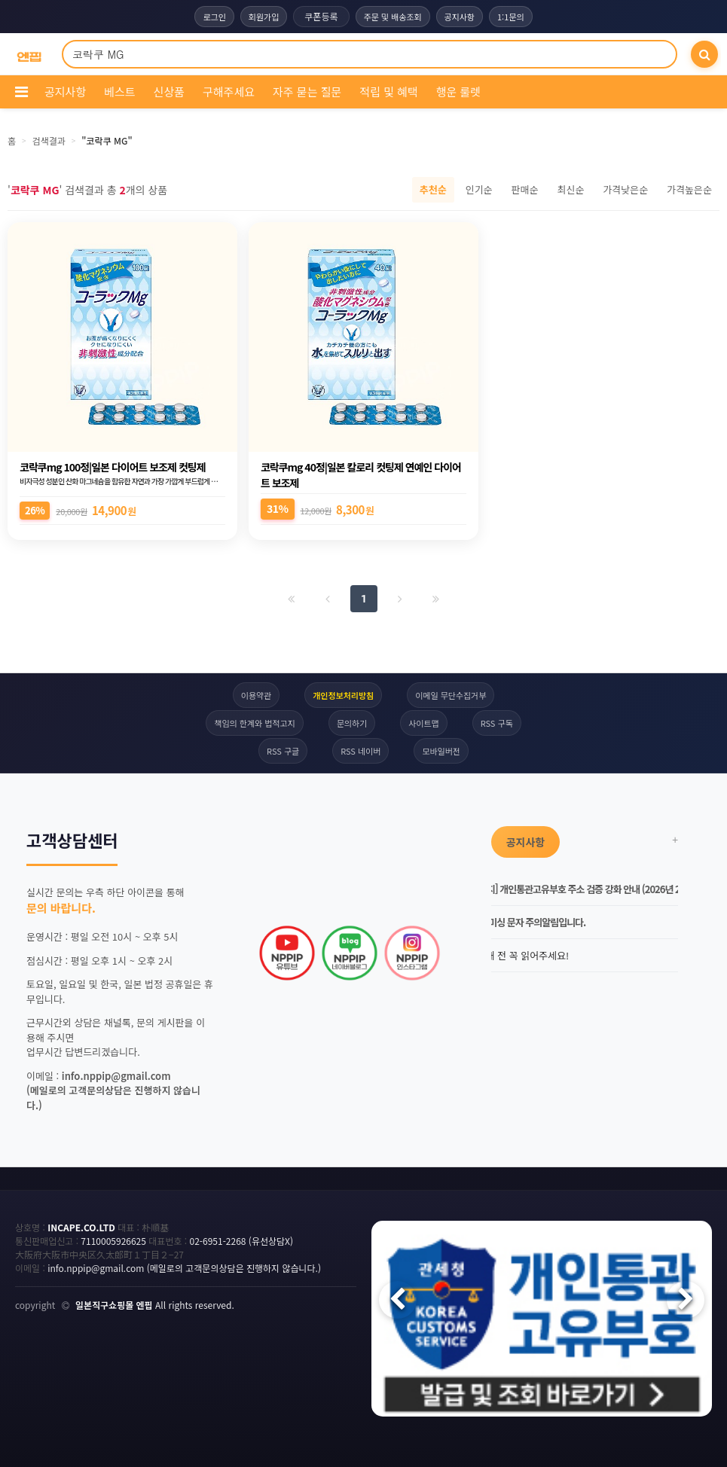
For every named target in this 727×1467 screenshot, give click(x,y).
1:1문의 (510, 17)
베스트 (119, 91)
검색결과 (49, 140)
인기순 (479, 189)
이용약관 (256, 695)
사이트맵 (423, 723)
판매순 (525, 189)
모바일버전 (441, 751)
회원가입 (264, 17)
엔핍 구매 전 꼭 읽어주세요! (506, 955)
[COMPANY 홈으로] (29, 55)
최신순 (570, 189)
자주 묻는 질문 (307, 91)
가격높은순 (689, 189)
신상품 (169, 91)
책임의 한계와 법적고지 (254, 723)
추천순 (433, 189)
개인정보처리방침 (343, 695)
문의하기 (352, 723)
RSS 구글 (283, 751)
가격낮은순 (625, 189)
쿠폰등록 (321, 16)
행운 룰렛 (458, 91)
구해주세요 (229, 91)
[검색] (704, 54)
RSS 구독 (497, 723)
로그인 (214, 17)
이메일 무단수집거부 (450, 695)
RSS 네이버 (360, 751)
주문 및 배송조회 (393, 17)
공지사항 (459, 17)
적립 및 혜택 (388, 91)
